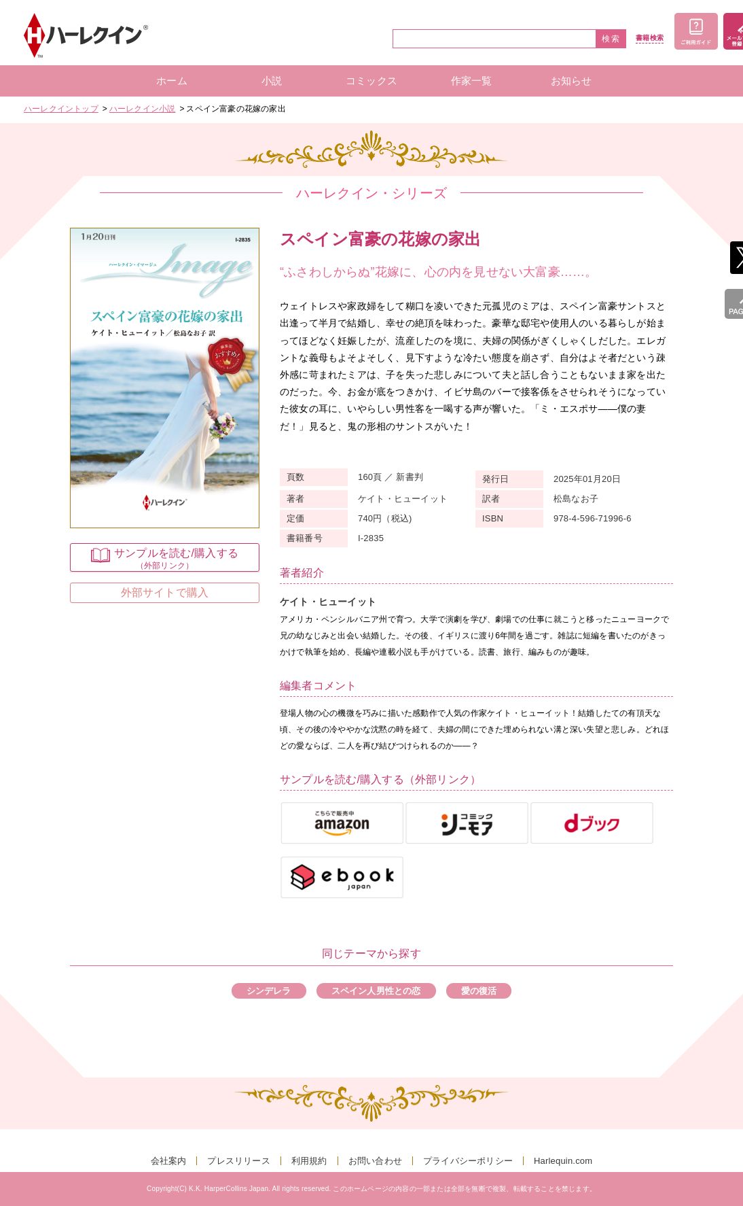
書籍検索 (650, 38)
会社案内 (169, 1160)
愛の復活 (479, 991)
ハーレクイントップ (61, 109)
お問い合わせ (375, 1160)
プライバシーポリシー (468, 1160)
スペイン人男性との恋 (376, 991)
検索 (611, 39)
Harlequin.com (563, 1160)
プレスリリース (238, 1160)
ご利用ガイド (696, 31)
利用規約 (309, 1160)
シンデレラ (269, 991)
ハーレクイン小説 (142, 109)
